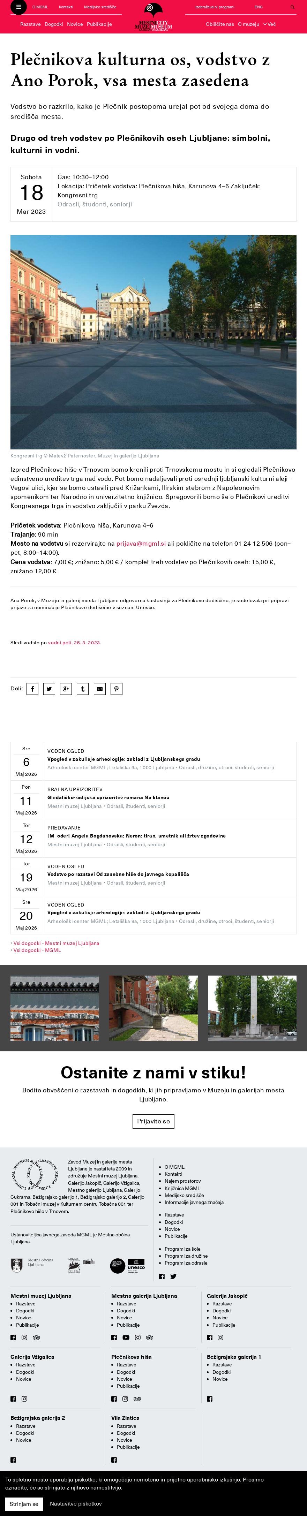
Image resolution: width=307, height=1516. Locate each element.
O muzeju (248, 24)
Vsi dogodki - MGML (37, 950)
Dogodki (54, 24)
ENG (259, 7)
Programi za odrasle (186, 1263)
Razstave (30, 24)
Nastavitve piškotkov (76, 1503)
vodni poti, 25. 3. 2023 (74, 642)
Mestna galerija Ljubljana (144, 1296)
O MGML (40, 7)
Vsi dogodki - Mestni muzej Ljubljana (56, 943)
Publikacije (99, 24)
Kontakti (66, 7)
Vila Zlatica (125, 1418)
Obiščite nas (220, 24)
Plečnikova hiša (131, 1357)
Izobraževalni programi (214, 7)
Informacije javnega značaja (194, 1202)
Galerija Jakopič (227, 1296)
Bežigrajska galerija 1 (234, 1357)
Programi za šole (183, 1249)
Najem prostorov (183, 1181)
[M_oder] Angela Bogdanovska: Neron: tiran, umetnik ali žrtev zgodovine (136, 836)
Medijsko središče (100, 7)
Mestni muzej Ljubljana (41, 1296)
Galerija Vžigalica (32, 1357)
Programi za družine (186, 1256)
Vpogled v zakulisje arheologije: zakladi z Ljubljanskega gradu (123, 759)
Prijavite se (153, 1121)
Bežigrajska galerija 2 (37, 1418)
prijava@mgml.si (141, 543)
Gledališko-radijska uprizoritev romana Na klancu (108, 797)
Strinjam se (24, 1504)
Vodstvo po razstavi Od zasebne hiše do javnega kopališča (118, 874)
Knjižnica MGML (182, 1188)
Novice (75, 24)
